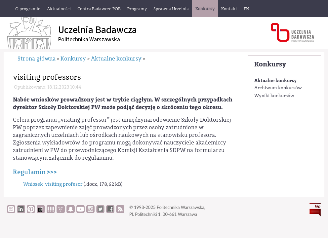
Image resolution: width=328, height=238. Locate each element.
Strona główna (37, 58)
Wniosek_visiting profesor (53, 184)
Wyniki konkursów (274, 96)
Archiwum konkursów (278, 88)
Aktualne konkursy (275, 80)
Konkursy (270, 64)
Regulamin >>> (35, 172)
